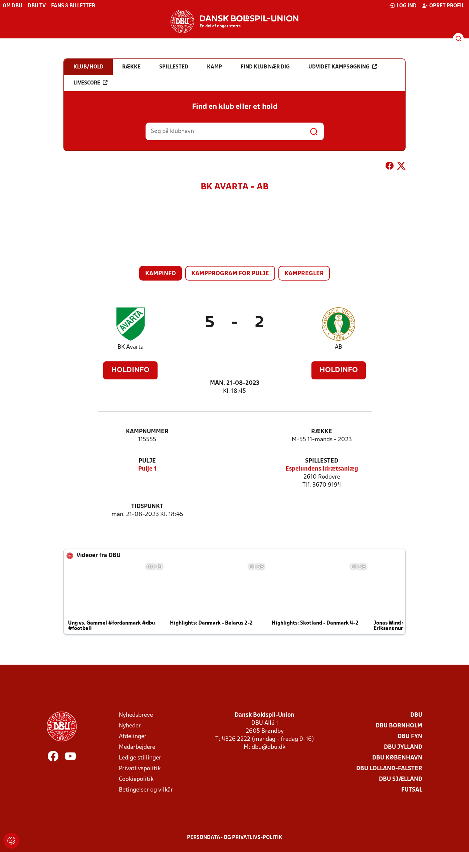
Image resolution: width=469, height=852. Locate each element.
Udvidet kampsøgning (342, 66)
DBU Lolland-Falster (389, 769)
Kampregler (304, 274)
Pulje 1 (147, 469)
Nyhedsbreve (136, 715)
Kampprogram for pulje (230, 274)
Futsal (411, 790)
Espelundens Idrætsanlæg (321, 469)
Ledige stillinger (140, 758)
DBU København (397, 758)
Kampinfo (160, 274)
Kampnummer (147, 432)
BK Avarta (131, 347)
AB (338, 347)
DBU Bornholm (399, 726)
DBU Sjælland (400, 779)
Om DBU (12, 6)
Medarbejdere (137, 747)
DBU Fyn (410, 736)
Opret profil (443, 6)
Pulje (147, 461)
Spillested (321, 461)
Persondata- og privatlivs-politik (234, 837)
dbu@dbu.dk (268, 747)
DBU (416, 715)
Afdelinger (133, 736)
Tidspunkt (147, 506)
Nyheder (130, 726)
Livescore (90, 83)
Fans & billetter (73, 6)
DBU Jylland (403, 747)
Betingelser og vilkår (146, 790)
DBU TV (37, 6)
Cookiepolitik (136, 779)
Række (321, 432)
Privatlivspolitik (140, 769)
